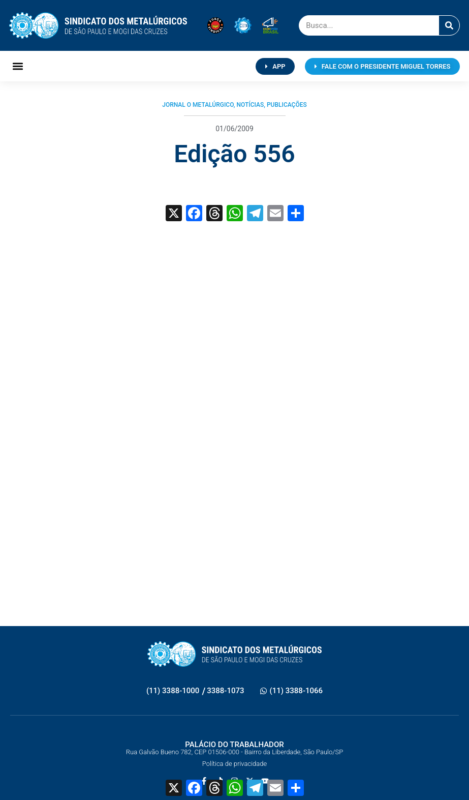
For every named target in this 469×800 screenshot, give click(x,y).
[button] (17, 66)
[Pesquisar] (449, 25)
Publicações (287, 104)
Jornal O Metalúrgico (198, 104)
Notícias (250, 104)
